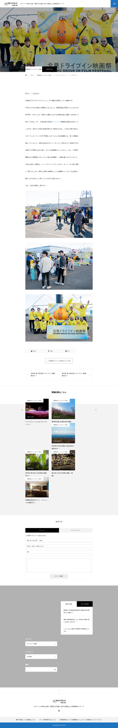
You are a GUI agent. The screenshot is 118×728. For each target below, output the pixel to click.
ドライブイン (56, 122)
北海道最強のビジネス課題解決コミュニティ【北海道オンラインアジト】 (80, 719)
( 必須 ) (35, 540)
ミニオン (43, 164)
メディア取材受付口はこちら (47, 719)
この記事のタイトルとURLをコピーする (59, 361)
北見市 (32, 100)
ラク (53, 143)
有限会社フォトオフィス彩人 (33, 69)
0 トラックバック (75, 530)
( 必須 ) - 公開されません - (35, 546)
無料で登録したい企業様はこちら (25, 719)
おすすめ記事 (85, 604)
